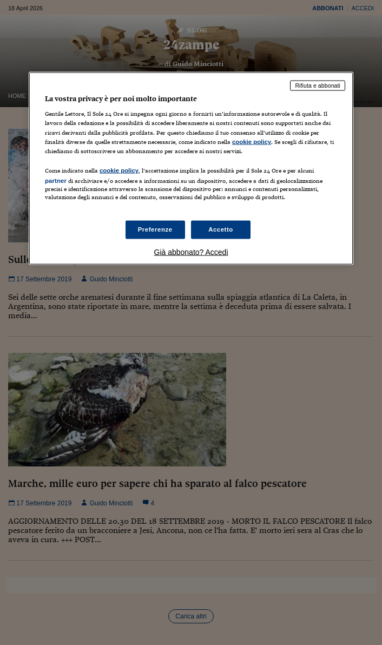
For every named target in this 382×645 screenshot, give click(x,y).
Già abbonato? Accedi (191, 252)
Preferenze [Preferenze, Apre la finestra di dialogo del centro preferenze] (155, 229)
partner (56, 180)
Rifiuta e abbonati (317, 85)
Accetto (220, 229)
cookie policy (251, 141)
